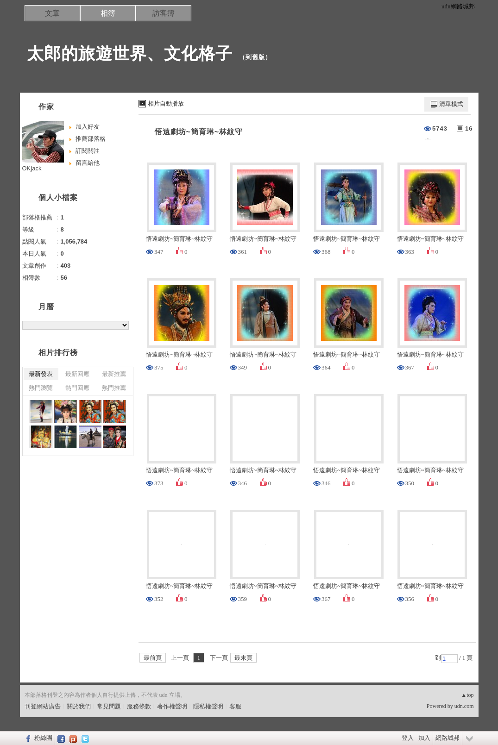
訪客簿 (163, 13)
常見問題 (109, 706)
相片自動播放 (166, 103)
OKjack (32, 168)
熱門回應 (77, 387)
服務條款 (139, 706)
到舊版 (255, 57)
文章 (52, 13)
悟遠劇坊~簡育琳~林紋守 (199, 132)
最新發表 (41, 373)
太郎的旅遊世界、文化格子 (130, 53)
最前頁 (153, 657)
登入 (408, 737)
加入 (424, 737)
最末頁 (243, 657)
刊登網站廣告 (43, 706)
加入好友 (88, 126)
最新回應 (77, 373)
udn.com (464, 706)
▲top (467, 695)
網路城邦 (447, 737)
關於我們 (79, 706)
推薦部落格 (91, 138)
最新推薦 (114, 373)
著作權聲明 (172, 706)
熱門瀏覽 (41, 387)
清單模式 (451, 103)
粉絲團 (43, 737)
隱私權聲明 (208, 706)
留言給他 (88, 162)
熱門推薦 (114, 387)
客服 (235, 706)
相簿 (108, 13)
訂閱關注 (88, 150)
